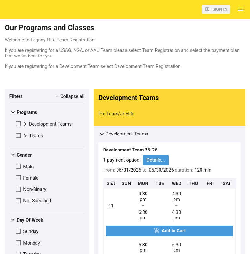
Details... (155, 160)
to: (144, 170)
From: (109, 170)
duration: (184, 170)
